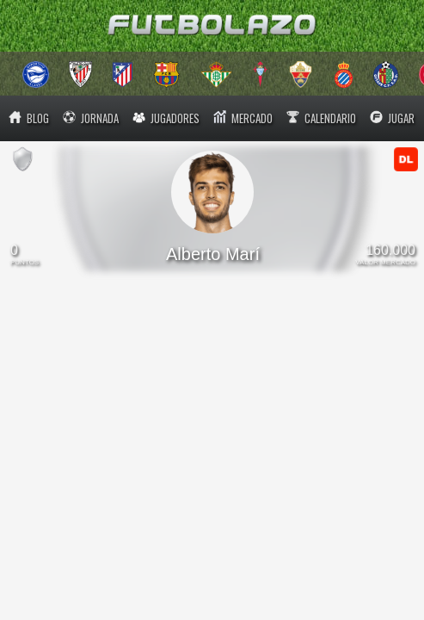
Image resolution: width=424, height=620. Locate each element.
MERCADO (243, 118)
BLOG (29, 118)
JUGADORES (166, 118)
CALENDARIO (321, 118)
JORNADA (91, 118)
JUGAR (392, 118)
